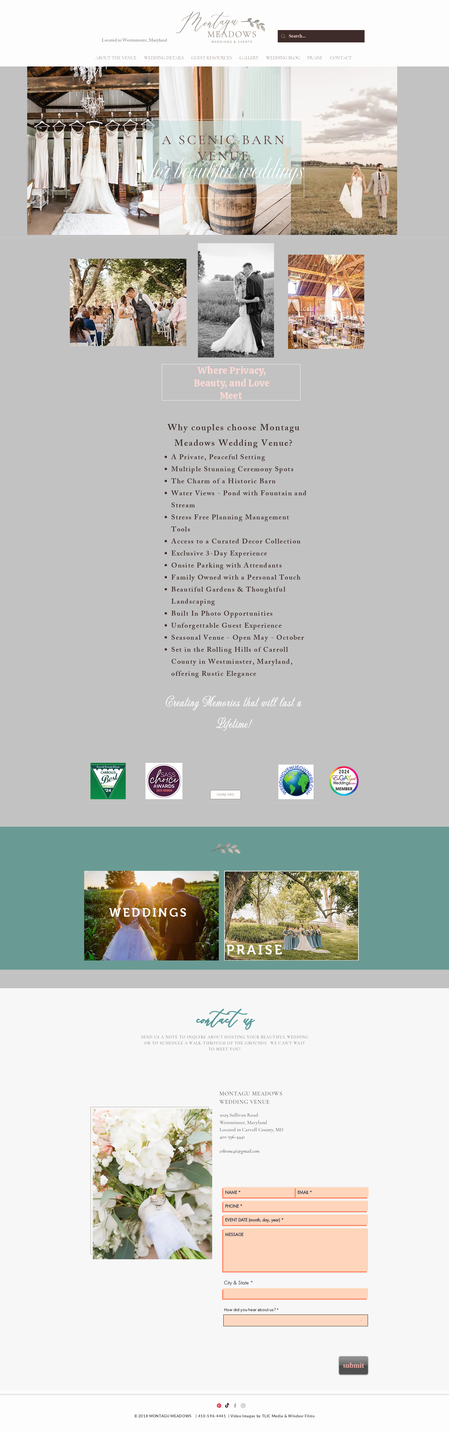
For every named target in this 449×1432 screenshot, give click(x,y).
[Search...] (320, 36)
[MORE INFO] (225, 794)
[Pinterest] (219, 1406)
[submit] (353, 1365)
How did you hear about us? (250, 1310)
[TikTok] (227, 1406)
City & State (236, 1282)
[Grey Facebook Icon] (235, 1406)
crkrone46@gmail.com (239, 1151)
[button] (164, 57)
